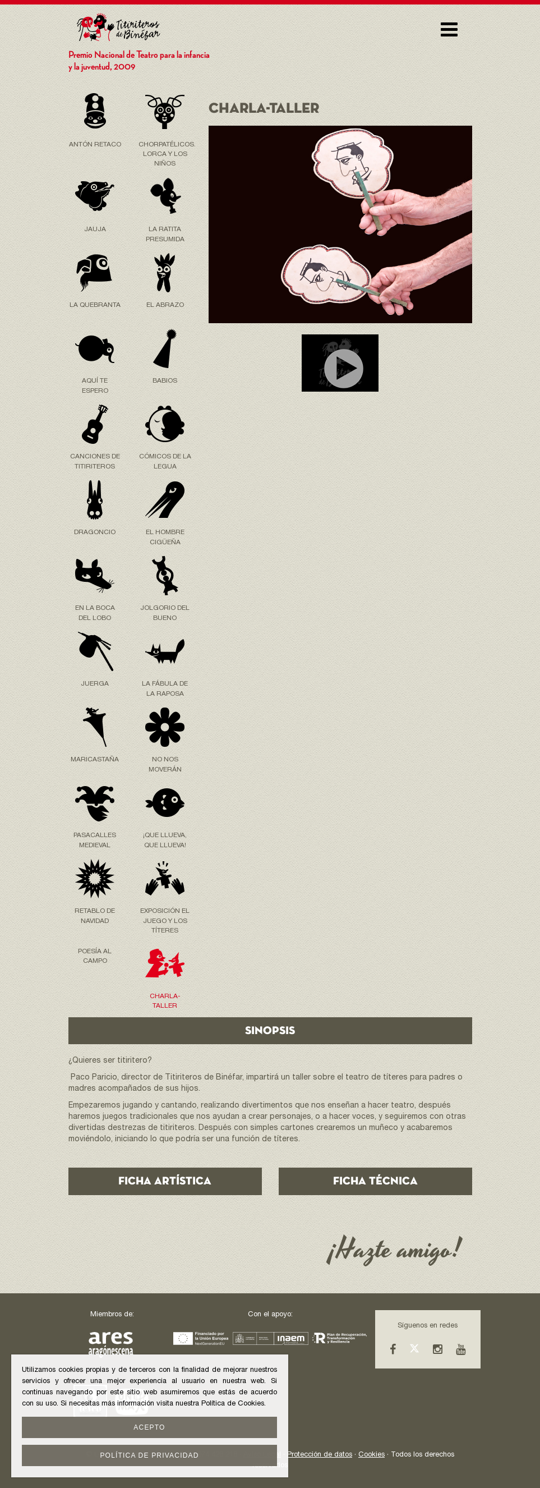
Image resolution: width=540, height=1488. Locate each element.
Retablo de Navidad (95, 916)
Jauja (95, 229)
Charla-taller (165, 1001)
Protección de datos (319, 1455)
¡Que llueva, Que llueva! (165, 840)
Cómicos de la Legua (165, 461)
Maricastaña (95, 759)
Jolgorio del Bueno (165, 613)
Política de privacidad (149, 1455)
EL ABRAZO (165, 305)
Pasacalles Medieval (94, 840)
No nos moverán (165, 764)
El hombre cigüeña (165, 537)
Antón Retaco (95, 144)
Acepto (149, 1427)
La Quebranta (95, 305)
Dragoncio (95, 532)
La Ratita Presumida (165, 234)
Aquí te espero (95, 386)
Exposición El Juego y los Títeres (165, 921)
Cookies (371, 1455)
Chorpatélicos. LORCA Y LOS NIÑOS (165, 154)
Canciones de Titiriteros (95, 461)
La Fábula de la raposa (165, 689)
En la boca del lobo (95, 613)
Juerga (95, 684)
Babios (165, 381)
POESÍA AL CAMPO (95, 956)
